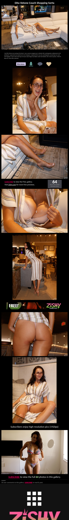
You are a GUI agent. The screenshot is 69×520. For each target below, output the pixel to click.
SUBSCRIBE (9, 182)
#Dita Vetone (21, 64)
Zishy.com (12, 185)
